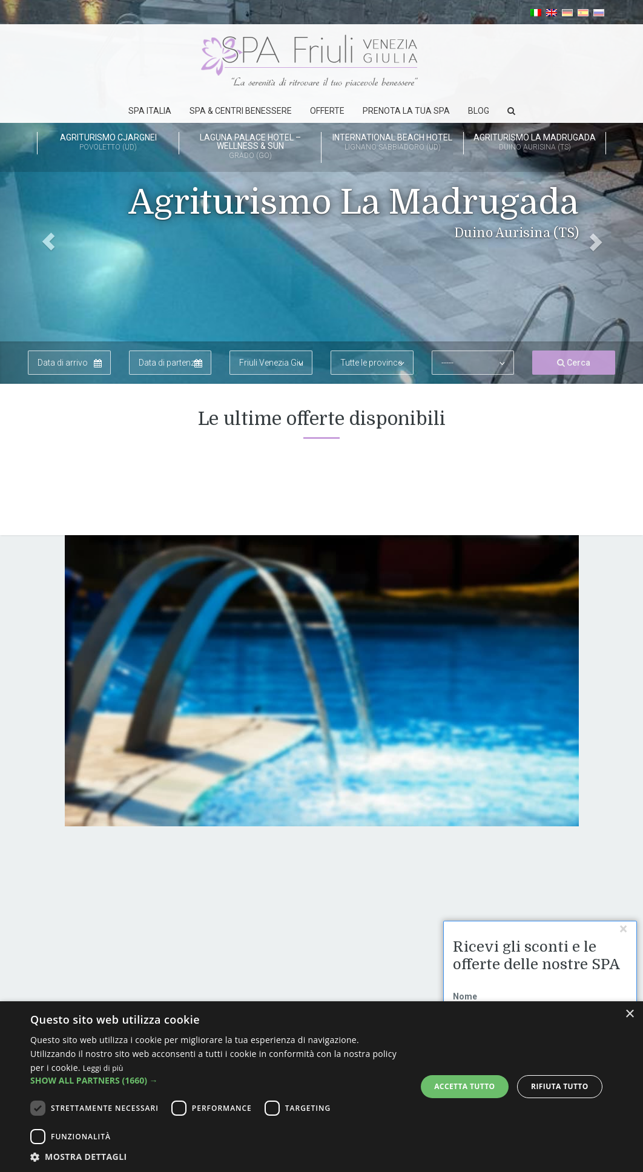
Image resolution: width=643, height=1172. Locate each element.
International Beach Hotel (392, 143)
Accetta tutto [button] (464, 1086)
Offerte (327, 111)
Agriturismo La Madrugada (534, 143)
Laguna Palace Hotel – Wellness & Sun (250, 147)
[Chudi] (623, 929)
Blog (478, 111)
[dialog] (321, 1086)
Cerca (573, 362)
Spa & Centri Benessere (241, 111)
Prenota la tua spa (406, 111)
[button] (48, 192)
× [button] (629, 1014)
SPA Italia (149, 111)
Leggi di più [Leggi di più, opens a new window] (103, 1068)
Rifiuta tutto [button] (560, 1086)
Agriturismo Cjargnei (108, 143)
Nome (465, 996)
